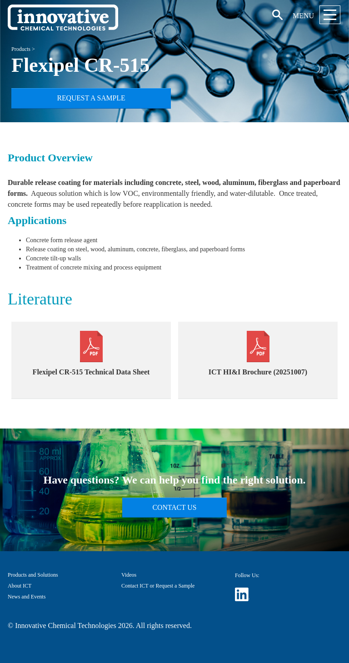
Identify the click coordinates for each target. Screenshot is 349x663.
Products (20, 49)
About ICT (19, 586)
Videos (128, 575)
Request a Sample (91, 98)
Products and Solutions (33, 575)
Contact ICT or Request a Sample (157, 586)
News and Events (26, 596)
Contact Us (175, 507)
